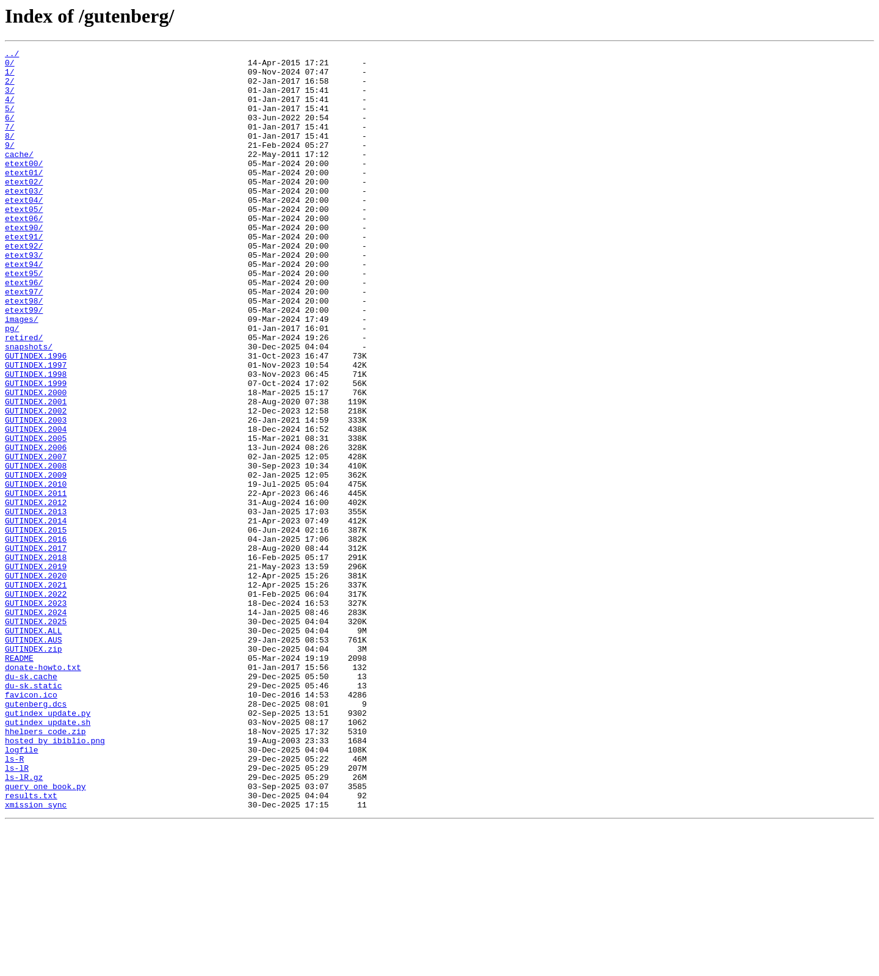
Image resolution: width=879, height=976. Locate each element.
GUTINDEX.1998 (36, 439)
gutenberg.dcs (36, 835)
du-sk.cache (31, 802)
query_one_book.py (45, 934)
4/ (10, 109)
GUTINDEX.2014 (36, 615)
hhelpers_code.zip (45, 868)
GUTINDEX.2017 (36, 648)
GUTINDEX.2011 (36, 582)
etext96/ (24, 329)
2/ (10, 87)
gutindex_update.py (47, 846)
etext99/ (24, 362)
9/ (10, 164)
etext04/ (24, 230)
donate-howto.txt (43, 791)
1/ (10, 76)
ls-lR (17, 912)
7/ (10, 142)
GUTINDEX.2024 (36, 725)
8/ (10, 153)
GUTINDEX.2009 (36, 560)
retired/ (24, 395)
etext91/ (24, 274)
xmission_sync (36, 956)
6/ (10, 131)
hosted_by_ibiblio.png (55, 879)
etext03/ (24, 219)
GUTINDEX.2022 (36, 703)
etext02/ (24, 208)
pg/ (12, 384)
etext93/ (24, 296)
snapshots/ (28, 406)
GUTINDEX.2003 (36, 494)
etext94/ (24, 307)
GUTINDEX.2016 (36, 637)
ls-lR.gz (24, 923)
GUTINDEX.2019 (36, 670)
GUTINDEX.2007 (36, 538)
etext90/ (24, 263)
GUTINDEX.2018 (36, 659)
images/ (21, 373)
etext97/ (24, 340)
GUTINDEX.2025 (36, 736)
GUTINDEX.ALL (33, 747)
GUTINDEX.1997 (36, 428)
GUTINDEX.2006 (36, 527)
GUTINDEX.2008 (36, 549)
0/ (10, 65)
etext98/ (24, 351)
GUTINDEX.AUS (33, 758)
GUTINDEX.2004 (36, 505)
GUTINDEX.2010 (36, 571)
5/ (10, 120)
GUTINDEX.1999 (36, 450)
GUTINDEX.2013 (36, 604)
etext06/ (24, 252)
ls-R (14, 901)
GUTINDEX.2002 (36, 483)
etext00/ (24, 186)
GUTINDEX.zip (33, 769)
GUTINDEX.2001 (36, 472)
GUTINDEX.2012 (36, 593)
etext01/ (24, 197)
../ (12, 54)
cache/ (19, 175)
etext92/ (24, 285)
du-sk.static (33, 813)
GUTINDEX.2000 (36, 461)
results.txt (31, 945)
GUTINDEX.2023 (36, 714)
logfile (21, 890)
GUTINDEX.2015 (36, 626)
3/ (10, 98)
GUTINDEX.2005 (36, 516)
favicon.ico (31, 824)
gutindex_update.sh (47, 857)
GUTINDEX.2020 (36, 681)
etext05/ (24, 241)
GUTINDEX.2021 (36, 692)
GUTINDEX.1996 (36, 417)
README (19, 780)
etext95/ (24, 318)
